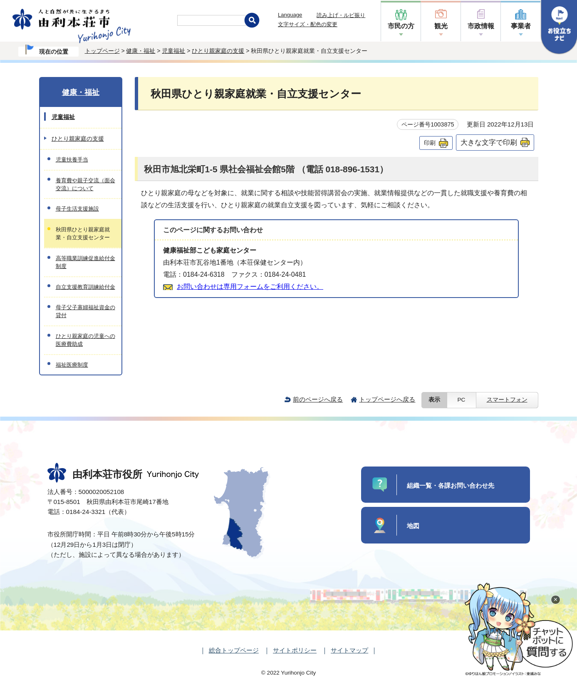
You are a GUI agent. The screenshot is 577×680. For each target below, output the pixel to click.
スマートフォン (507, 400)
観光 (441, 26)
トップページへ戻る (387, 399)
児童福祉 (173, 50)
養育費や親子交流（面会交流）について (85, 184)
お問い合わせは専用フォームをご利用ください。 (250, 286)
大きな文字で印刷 (489, 142)
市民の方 (401, 26)
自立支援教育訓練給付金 (85, 287)
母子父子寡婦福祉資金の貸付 (85, 311)
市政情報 (481, 26)
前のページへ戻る (318, 399)
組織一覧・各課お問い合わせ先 (450, 485)
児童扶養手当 (72, 159)
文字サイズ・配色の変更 (307, 24)
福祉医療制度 (72, 365)
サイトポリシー (295, 650)
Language (290, 15)
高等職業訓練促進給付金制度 (85, 262)
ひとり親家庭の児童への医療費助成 (85, 340)
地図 (413, 525)
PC (462, 400)
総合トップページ (234, 650)
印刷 (430, 142)
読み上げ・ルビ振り (341, 15)
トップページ (102, 50)
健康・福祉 (140, 50)
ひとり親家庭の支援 (218, 50)
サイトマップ (349, 650)
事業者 (521, 26)
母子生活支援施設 (77, 209)
